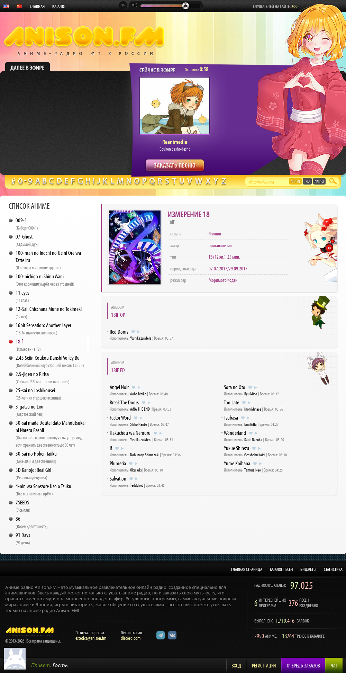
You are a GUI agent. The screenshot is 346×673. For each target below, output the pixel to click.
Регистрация (264, 665)
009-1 (27, 223)
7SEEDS (23, 506)
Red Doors (119, 331)
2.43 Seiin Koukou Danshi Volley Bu (50, 361)
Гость (60, 664)
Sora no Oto (234, 387)
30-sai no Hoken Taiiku (36, 457)
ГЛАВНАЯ (37, 6)
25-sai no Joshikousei (38, 393)
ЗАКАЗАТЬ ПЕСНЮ (174, 165)
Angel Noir (119, 387)
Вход (236, 665)
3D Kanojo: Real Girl (33, 473)
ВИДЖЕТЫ (308, 569)
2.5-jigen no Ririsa (43, 377)
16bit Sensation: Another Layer (43, 328)
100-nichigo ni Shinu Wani (45, 279)
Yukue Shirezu (236, 447)
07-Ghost (27, 240)
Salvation (118, 478)
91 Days (23, 538)
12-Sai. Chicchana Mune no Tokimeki (49, 312)
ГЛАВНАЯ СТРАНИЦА (246, 569)
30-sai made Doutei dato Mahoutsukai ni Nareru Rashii (50, 433)
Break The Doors (124, 402)
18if (28, 345)
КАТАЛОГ (59, 6)
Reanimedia (174, 142)
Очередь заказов (303, 665)
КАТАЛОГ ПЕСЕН (281, 569)
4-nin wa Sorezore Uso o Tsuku (43, 489)
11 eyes (22, 296)
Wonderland (235, 432)
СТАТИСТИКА (333, 569)
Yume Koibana (237, 463)
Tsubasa (231, 417)
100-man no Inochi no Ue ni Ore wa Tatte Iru (48, 260)
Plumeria (118, 463)
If (111, 447)
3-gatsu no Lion (30, 410)
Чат (334, 665)
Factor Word (120, 417)
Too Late (231, 402)
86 (32, 522)
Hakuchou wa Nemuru (130, 432)
